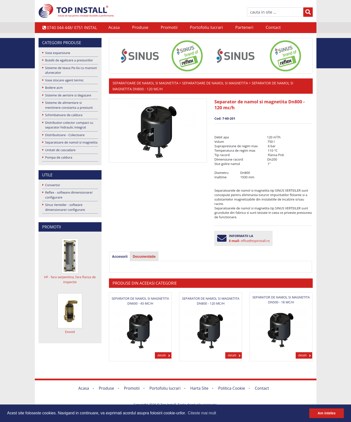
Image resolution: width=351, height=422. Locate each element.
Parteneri (244, 27)
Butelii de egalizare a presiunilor (69, 60)
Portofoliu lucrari (206, 27)
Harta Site (199, 388)
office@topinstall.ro (255, 241)
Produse (140, 27)
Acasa (114, 27)
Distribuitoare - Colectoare (65, 135)
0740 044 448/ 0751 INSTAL (69, 27)
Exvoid (70, 332)
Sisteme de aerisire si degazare (68, 95)
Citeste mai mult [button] (202, 413)
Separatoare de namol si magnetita (71, 142)
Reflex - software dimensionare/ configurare (69, 195)
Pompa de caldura (58, 157)
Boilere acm (54, 87)
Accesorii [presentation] (119, 256)
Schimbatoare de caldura (64, 115)
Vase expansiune (57, 53)
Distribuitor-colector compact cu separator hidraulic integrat (69, 125)
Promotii (169, 27)
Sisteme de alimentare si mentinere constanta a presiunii (69, 105)
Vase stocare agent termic (64, 80)
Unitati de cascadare (60, 150)
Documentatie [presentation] (144, 256)
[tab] (119, 256)
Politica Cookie (231, 388)
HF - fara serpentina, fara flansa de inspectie (70, 279)
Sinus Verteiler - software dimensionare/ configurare (65, 207)
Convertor (52, 185)
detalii (161, 355)
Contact (273, 27)
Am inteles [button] (327, 413)
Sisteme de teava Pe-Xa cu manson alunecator (71, 70)
